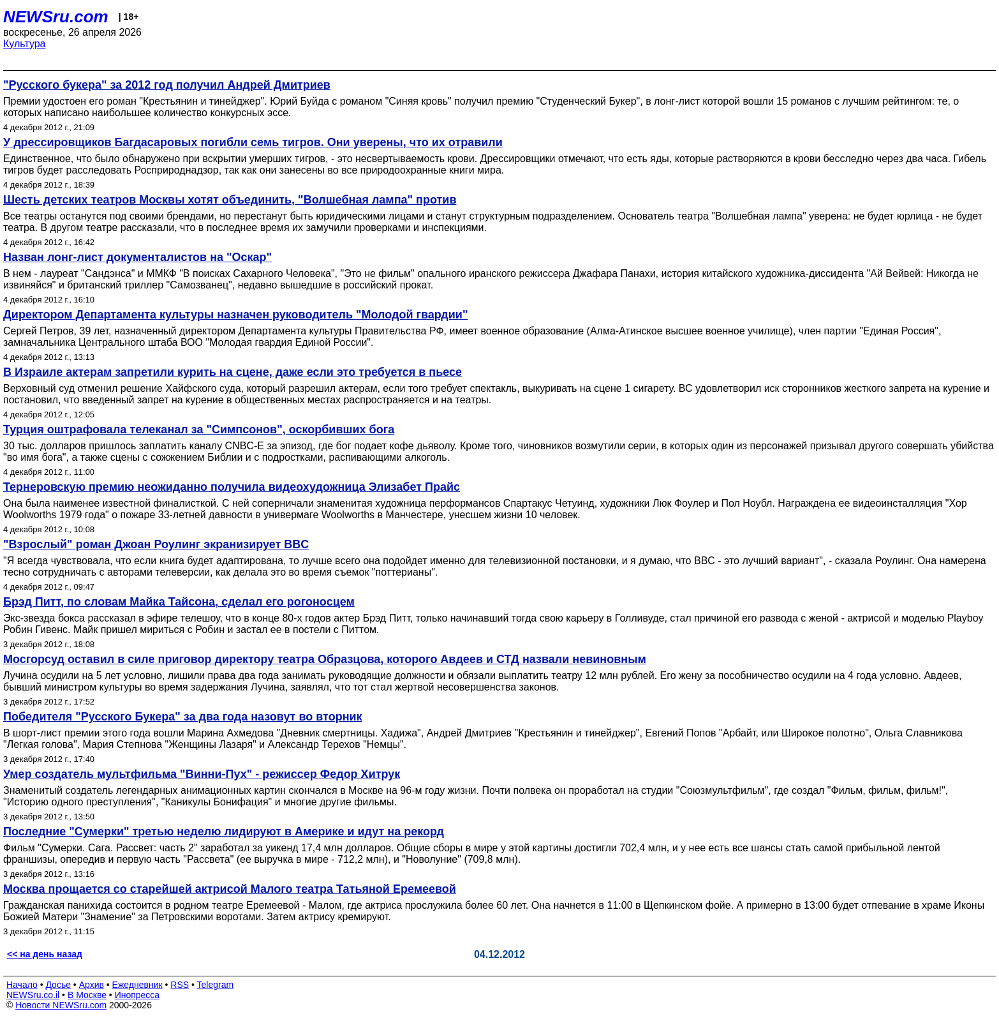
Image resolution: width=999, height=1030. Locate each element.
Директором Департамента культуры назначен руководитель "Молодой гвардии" (235, 314)
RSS (179, 985)
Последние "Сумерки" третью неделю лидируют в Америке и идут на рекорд (223, 831)
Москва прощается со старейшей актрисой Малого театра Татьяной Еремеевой (229, 889)
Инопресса (137, 995)
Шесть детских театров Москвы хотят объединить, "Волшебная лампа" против (229, 199)
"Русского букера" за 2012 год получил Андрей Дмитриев (166, 84)
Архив (91, 985)
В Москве (87, 995)
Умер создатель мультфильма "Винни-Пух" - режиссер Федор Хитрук (201, 774)
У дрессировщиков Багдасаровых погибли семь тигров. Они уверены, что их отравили (253, 142)
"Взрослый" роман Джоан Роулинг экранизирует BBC (156, 544)
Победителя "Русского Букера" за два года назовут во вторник (182, 716)
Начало (22, 985)
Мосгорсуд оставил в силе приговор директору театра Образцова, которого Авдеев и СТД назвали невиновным (324, 659)
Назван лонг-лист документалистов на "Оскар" (137, 257)
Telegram (215, 985)
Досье (58, 985)
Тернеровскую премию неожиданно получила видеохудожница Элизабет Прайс (231, 487)
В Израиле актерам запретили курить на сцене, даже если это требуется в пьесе (232, 372)
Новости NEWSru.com (61, 1005)
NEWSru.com (55, 16)
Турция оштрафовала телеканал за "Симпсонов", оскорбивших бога (198, 429)
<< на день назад (44, 954)
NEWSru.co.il (32, 995)
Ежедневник (137, 985)
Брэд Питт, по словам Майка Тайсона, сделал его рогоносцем (179, 601)
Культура (24, 43)
